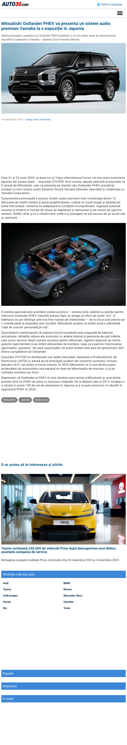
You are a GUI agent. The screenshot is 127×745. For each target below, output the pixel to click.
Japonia (25, 399)
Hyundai (68, 601)
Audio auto (41, 399)
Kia (5, 608)
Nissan (68, 589)
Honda (7, 601)
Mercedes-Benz (73, 595)
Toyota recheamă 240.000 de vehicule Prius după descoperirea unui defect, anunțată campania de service (58, 550)
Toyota (7, 589)
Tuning (28, 119)
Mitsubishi (9, 399)
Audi (6, 583)
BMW (67, 583)
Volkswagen (10, 595)
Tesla (67, 608)
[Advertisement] (63, 151)
